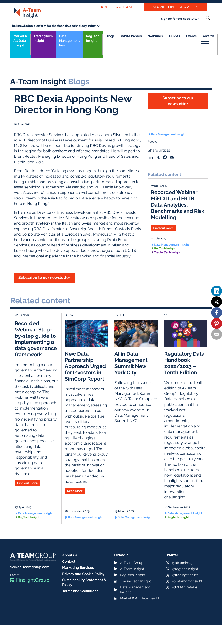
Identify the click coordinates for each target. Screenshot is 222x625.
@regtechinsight (185, 569)
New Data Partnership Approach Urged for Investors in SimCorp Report (85, 366)
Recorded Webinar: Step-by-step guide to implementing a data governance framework (36, 339)
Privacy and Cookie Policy (83, 574)
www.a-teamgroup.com (29, 567)
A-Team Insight (132, 569)
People (152, 141)
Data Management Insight (69, 40)
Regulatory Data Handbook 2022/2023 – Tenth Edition (184, 363)
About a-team (116, 7)
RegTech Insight (92, 38)
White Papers (131, 36)
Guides (174, 36)
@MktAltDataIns (185, 587)
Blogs (110, 36)
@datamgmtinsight (187, 581)
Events (191, 36)
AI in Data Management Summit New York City (131, 363)
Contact (68, 561)
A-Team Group (131, 563)
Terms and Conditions (80, 591)
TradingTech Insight (43, 38)
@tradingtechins (185, 575)
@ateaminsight (184, 563)
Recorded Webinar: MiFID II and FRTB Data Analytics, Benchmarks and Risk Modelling (177, 204)
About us (69, 555)
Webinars (155, 36)
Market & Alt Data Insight (139, 598)
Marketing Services (176, 7)
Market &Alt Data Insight (20, 40)
